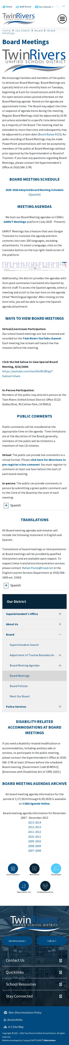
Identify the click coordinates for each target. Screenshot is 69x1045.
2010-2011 (34, 836)
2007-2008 (34, 850)
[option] (13, 871)
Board (38, 30)
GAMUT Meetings (14, 221)
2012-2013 (34, 827)
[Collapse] (60, 634)
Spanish (35, 194)
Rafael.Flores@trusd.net (37, 568)
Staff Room (25, 6)
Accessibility (13, 1019)
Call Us (51, 941)
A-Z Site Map (14, 1027)
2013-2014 (34, 822)
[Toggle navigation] (62, 19)
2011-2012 (34, 832)
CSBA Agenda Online (36, 803)
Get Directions (17, 941)
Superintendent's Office (22, 614)
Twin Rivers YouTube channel (42, 338)
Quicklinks (15, 972)
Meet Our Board (19, 696)
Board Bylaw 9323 (50, 134)
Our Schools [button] (45, 6)
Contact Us (15, 960)
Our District (22, 30)
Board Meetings (20, 675)
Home (9, 6)
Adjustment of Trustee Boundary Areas (33, 655)
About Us (12, 624)
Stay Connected (19, 996)
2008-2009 (34, 846)
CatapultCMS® (29, 1040)
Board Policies (19, 686)
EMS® (40, 1040)
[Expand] (60, 614)
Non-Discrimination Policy (22, 1012)
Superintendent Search (24, 645)
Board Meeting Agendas (25, 665)
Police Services (16, 706)
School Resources (21, 984)
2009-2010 (34, 841)
